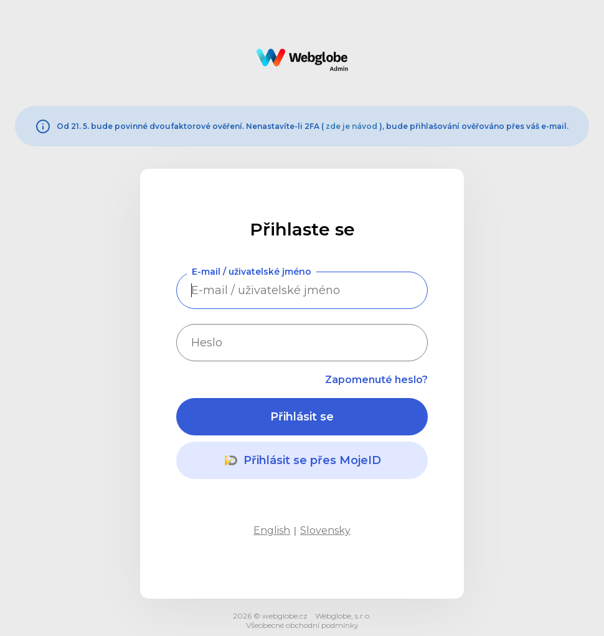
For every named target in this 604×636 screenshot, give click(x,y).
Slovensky (325, 530)
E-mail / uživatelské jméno (251, 271)
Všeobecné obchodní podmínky (302, 625)
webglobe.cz (285, 615)
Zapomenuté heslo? (376, 380)
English (271, 530)
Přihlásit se (302, 417)
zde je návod (351, 126)
